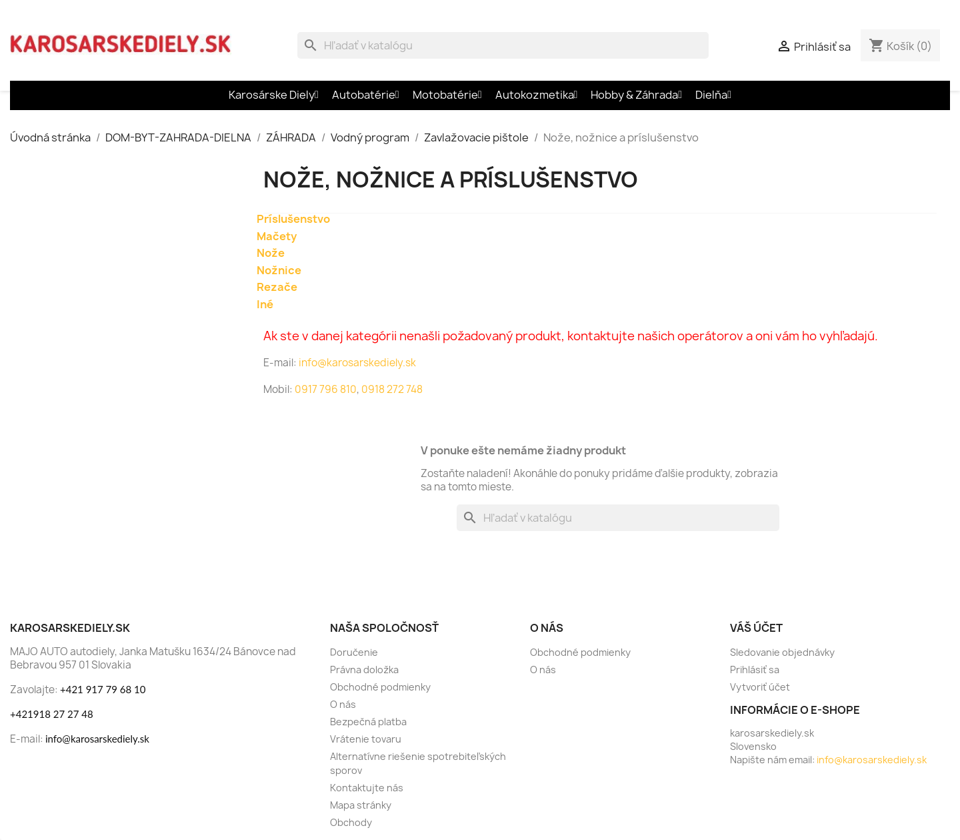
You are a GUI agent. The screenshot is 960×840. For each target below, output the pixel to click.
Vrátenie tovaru (365, 739)
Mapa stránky (360, 805)
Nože (271, 253)
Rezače (277, 287)
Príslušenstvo (293, 219)
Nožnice (279, 270)
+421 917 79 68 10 (102, 689)
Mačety (277, 236)
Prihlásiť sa (754, 669)
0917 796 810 (326, 389)
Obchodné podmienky (380, 687)
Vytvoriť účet (760, 687)
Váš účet (756, 627)
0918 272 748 (392, 389)
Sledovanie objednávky (782, 652)
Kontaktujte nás (366, 787)
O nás (343, 704)
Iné (265, 304)
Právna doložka (364, 669)
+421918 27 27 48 (51, 714)
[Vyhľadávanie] (503, 45)
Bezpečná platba (368, 721)
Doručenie (354, 652)
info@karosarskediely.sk (356, 363)
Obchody (351, 822)
